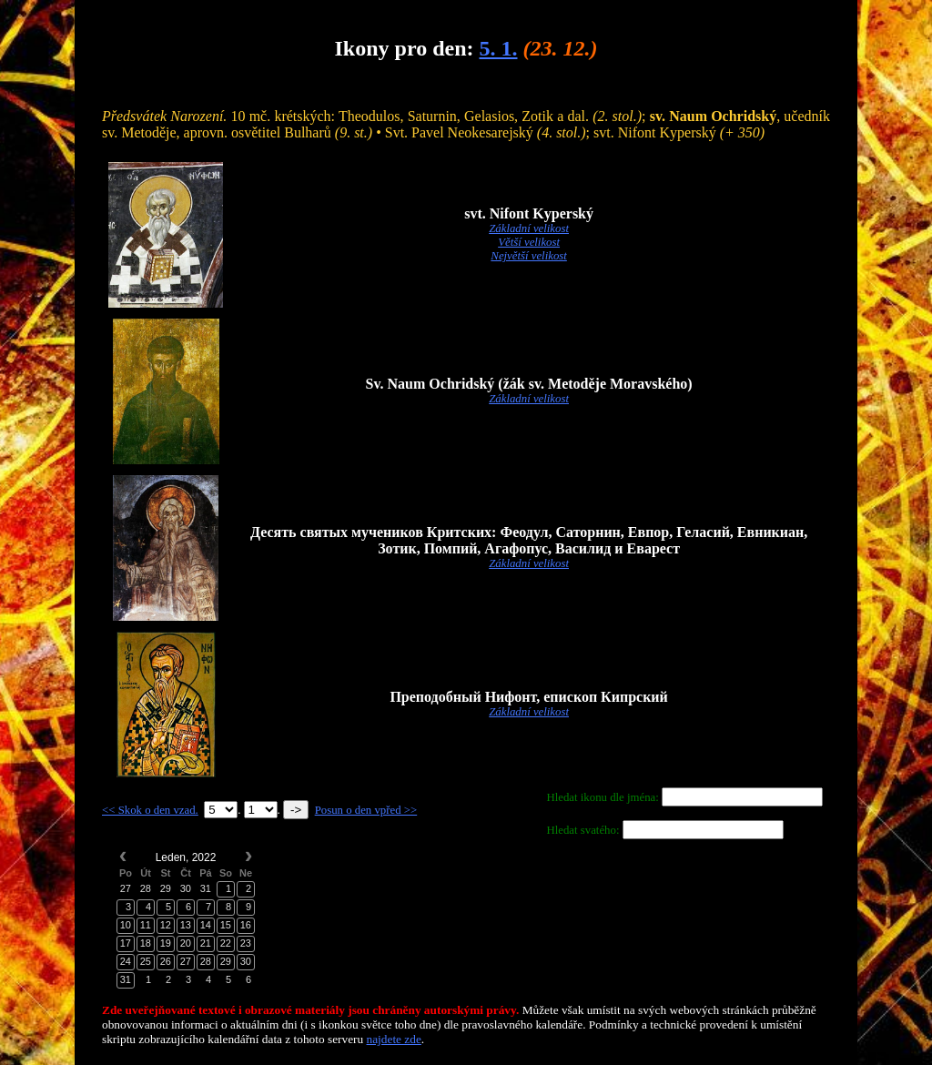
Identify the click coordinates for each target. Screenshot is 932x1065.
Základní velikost (529, 228)
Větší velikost (529, 242)
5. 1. (498, 48)
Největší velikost (529, 255)
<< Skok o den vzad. (150, 810)
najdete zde (394, 1039)
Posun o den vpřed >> (366, 810)
